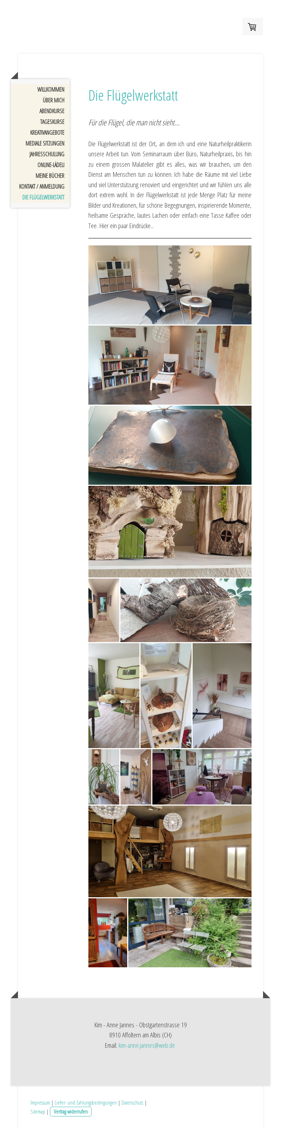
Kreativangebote (47, 133)
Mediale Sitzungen (45, 143)
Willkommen (50, 89)
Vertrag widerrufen (71, 1111)
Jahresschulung (46, 154)
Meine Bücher (50, 176)
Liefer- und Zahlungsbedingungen (86, 1102)
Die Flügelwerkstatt (43, 197)
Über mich (53, 100)
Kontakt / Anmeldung (41, 186)
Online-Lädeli (50, 165)
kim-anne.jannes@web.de (147, 1045)
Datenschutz (132, 1102)
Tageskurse (52, 122)
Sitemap (38, 1111)
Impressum (40, 1102)
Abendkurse (52, 111)
